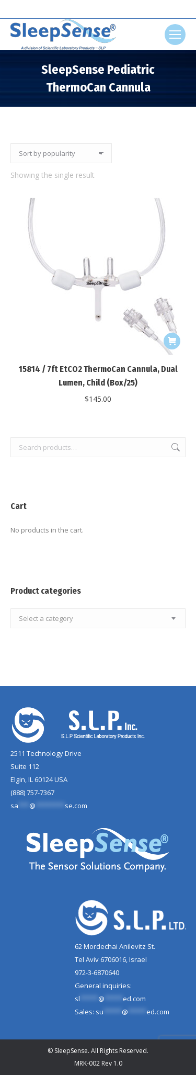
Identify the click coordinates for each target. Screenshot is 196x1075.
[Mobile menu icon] (175, 34)
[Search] (98, 9)
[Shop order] (61, 153)
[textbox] (46, 618)
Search (174, 447)
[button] (172, 341)
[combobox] (98, 618)
